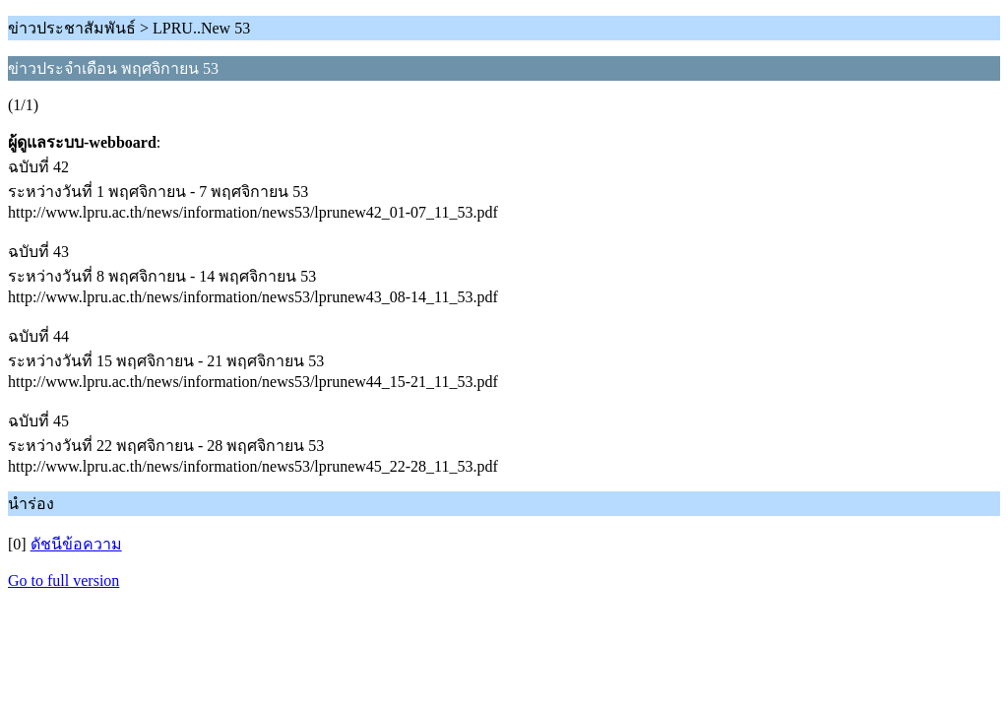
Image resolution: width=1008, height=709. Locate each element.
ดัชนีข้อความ (76, 544)
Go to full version (63, 580)
